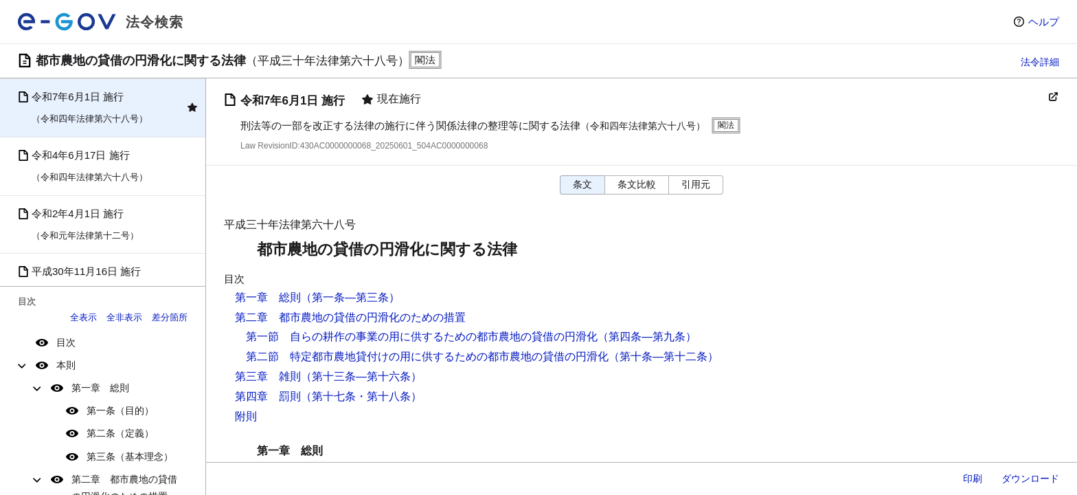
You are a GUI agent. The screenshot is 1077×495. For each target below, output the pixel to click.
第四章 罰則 (268, 396)
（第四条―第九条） (647, 336)
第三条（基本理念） (130, 456)
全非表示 (124, 317)
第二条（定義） (120, 433)
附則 (246, 416)
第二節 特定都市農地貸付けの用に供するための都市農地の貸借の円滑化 (427, 356)
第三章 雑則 (268, 376)
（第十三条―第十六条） (361, 376)
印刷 (972, 478)
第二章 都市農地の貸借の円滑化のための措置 (350, 317)
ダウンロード (1030, 478)
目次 (66, 342)
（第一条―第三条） (350, 297)
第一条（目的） (120, 410)
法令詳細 (1040, 61)
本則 (66, 365)
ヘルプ (1043, 22)
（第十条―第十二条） (663, 356)
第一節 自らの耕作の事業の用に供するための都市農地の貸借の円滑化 (422, 336)
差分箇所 (170, 317)
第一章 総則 (100, 387)
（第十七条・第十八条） (361, 396)
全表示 (83, 317)
